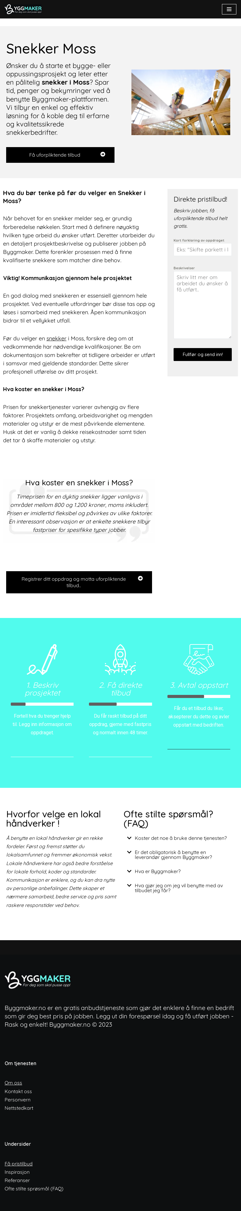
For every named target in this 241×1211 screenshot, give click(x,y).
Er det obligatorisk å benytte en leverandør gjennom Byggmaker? (173, 854)
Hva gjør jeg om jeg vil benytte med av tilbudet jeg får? (179, 887)
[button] (179, 838)
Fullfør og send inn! (203, 354)
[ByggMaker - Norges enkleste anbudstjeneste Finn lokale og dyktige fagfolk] (25, 9)
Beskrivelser (184, 268)
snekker (56, 338)
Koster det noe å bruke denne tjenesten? (181, 838)
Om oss (13, 1083)
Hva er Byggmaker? (158, 871)
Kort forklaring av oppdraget (199, 240)
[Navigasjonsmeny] (229, 9)
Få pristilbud (19, 1164)
